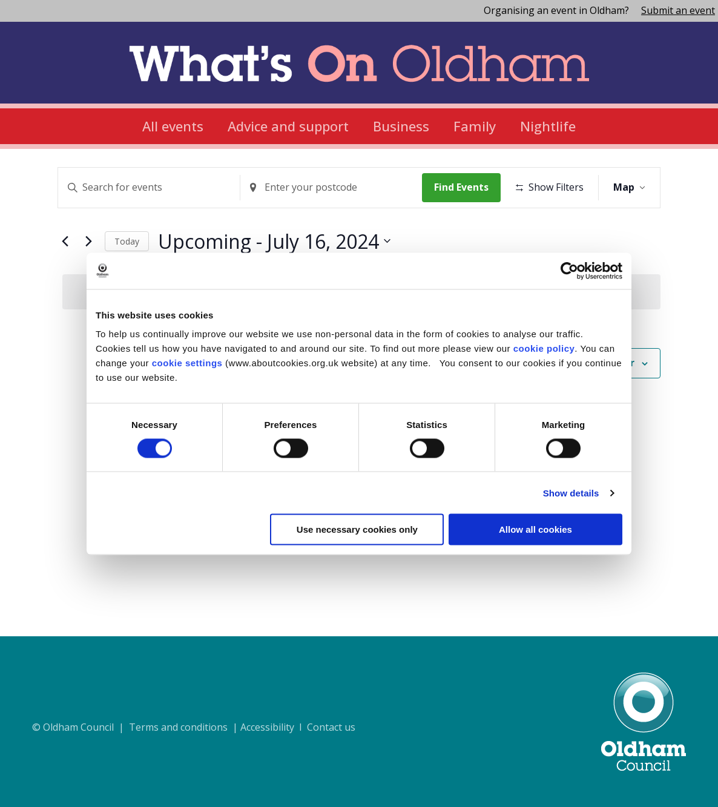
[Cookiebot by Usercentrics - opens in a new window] (569, 271)
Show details (571, 492)
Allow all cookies (535, 529)
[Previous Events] (65, 278)
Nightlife (548, 126)
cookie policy (544, 348)
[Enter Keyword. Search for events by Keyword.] (150, 188)
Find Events (465, 187)
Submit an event (678, 10)
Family (474, 126)
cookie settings (187, 363)
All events (172, 126)
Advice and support (288, 126)
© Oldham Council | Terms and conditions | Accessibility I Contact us (193, 727)
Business (401, 126)
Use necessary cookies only (357, 529)
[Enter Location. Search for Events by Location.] (335, 188)
